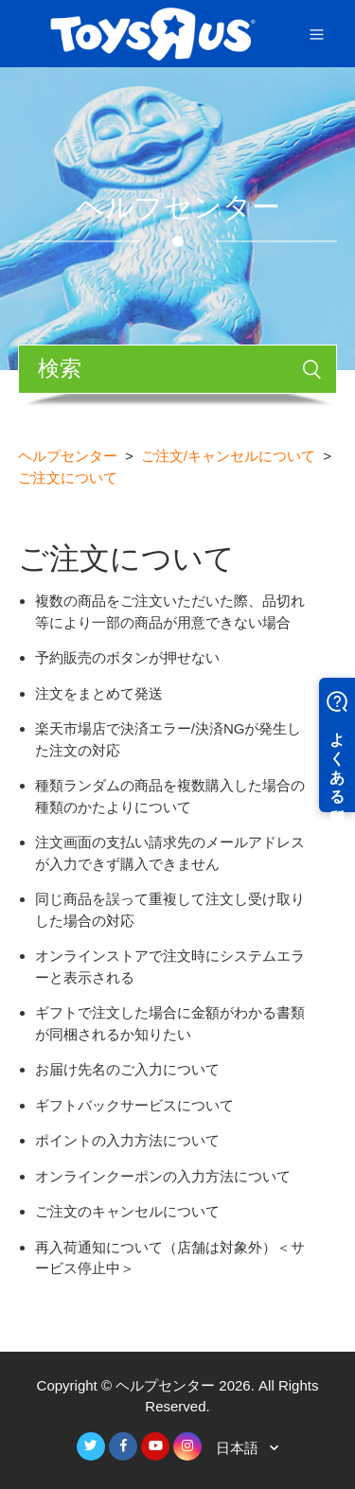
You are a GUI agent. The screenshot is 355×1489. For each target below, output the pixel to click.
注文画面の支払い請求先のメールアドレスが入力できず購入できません (170, 853)
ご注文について (67, 478)
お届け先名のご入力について (127, 1069)
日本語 (239, 1448)
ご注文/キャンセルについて (228, 456)
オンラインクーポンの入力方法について (163, 1176)
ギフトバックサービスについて (134, 1105)
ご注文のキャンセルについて (127, 1211)
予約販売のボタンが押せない (127, 657)
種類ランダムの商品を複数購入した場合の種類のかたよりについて (170, 796)
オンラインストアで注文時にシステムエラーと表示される (170, 966)
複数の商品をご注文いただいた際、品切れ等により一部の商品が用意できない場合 (170, 611)
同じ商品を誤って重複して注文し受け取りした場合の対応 (170, 910)
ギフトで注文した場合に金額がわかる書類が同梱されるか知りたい (170, 1023)
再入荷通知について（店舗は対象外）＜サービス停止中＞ (170, 1258)
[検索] (178, 369)
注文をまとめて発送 (99, 693)
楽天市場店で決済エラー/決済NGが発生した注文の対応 (168, 739)
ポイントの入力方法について (127, 1140)
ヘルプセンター (67, 456)
